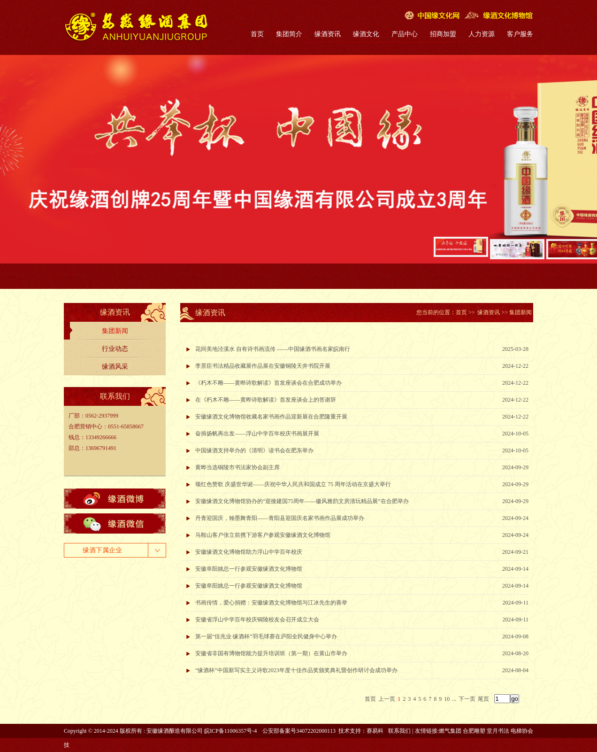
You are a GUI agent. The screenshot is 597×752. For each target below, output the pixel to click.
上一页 (386, 699)
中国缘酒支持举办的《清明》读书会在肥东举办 (254, 450)
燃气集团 (450, 731)
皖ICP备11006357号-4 (230, 731)
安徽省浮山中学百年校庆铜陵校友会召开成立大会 (257, 619)
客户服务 (520, 34)
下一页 (467, 699)
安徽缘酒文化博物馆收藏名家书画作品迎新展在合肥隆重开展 (271, 416)
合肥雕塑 (474, 731)
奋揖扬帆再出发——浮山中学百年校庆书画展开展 (257, 433)
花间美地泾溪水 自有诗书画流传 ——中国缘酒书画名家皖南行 (272, 349)
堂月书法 (498, 731)
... (454, 699)
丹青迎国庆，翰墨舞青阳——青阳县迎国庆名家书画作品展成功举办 (279, 518)
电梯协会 (522, 731)
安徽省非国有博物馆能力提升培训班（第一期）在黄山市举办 (271, 653)
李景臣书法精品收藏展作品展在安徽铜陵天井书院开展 (262, 366)
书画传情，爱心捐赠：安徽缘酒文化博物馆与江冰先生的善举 (271, 602)
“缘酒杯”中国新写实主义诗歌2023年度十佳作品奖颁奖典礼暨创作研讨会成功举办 (296, 670)
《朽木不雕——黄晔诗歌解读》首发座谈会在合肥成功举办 (268, 383)
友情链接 (426, 731)
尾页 (483, 699)
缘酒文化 (366, 34)
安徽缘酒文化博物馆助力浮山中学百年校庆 (248, 552)
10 (447, 699)
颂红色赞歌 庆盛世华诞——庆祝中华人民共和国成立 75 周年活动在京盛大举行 (293, 484)
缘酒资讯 (327, 34)
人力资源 (481, 34)
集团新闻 (115, 330)
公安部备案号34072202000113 (299, 731)
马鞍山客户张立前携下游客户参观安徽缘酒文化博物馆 (262, 535)
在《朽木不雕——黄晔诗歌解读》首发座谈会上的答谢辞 (265, 399)
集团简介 (289, 34)
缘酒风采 (115, 366)
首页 (257, 34)
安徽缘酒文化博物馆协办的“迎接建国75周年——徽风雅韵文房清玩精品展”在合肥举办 (302, 501)
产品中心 (404, 34)
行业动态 (115, 348)
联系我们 (399, 731)
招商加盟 (443, 34)
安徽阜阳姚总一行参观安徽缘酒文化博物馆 (248, 569)
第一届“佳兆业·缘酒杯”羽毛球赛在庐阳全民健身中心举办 (266, 636)
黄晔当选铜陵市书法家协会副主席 (237, 467)
